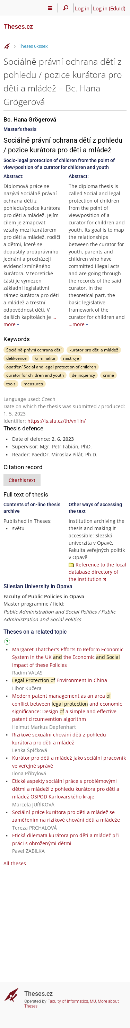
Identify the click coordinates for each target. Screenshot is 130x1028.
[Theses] (38, 23)
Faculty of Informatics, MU (71, 1001)
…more (77, 324)
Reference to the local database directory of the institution (97, 571)
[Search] (65, 7)
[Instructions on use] (8, 643)
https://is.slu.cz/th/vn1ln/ (56, 421)
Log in (82, 8)
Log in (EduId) (109, 8)
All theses (14, 863)
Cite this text (22, 480)
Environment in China (59, 680)
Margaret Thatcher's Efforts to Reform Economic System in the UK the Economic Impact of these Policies (67, 657)
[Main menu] (50, 7)
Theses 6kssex (33, 46)
